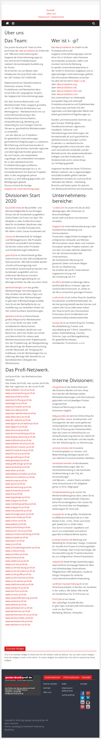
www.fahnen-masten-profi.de (19, 446)
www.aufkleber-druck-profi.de (20, 389)
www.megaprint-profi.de (17, 507)
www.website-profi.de (16, 604)
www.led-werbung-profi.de (18, 487)
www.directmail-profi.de (17, 430)
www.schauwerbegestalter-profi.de (22, 547)
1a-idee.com (58, 207)
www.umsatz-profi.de (15, 594)
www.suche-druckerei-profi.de (20, 571)
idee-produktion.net (67, 87)
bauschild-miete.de (14, 207)
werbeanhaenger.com (16, 287)
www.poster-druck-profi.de (18, 530)
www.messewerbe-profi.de (18, 510)
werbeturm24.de (13, 316)
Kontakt (50, 10)
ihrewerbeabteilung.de (63, 492)
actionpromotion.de (62, 448)
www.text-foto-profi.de (16, 591)
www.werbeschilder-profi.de (19, 617)
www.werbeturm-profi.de (17, 624)
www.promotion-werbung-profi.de (22, 534)
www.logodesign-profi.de (17, 497)
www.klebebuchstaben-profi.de (20, 473)
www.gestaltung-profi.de (17, 457)
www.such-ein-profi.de (16, 564)
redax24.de (57, 561)
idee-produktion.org (67, 84)
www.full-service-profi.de (17, 453)
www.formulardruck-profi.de (19, 450)
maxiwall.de (58, 514)
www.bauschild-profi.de (17, 396)
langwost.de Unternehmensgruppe (21, 188)
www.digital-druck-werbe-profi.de (21, 423)
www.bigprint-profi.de (16, 403)
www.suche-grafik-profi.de (18, 574)
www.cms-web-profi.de (16, 410)
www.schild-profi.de (15, 550)
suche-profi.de (68, 695)
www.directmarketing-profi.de (20, 433)
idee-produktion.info (67, 90)
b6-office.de (58, 282)
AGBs (64, 684)
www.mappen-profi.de (16, 500)
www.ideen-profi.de (15, 470)
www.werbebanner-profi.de (18, 607)
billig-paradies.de (60, 415)
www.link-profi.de (13, 493)
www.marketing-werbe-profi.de (20, 503)
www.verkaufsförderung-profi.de (21, 597)
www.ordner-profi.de (15, 520)
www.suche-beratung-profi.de (20, 567)
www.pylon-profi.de (15, 540)
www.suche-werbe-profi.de (18, 581)
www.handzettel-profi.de (17, 467)
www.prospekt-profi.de (16, 537)
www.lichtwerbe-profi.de (17, 490)
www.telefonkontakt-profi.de (19, 584)
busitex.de (57, 322)
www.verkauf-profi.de (15, 601)
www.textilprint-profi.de (17, 587)
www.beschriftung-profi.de (18, 400)
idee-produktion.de (28, 50)
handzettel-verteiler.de (63, 463)
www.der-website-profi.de (18, 420)
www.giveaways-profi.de (17, 460)
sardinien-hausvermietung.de (67, 583)
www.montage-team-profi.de (19, 514)
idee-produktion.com (67, 94)
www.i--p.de (79, 80)
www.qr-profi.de (13, 544)
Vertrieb (46, 688)
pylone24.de (11, 255)
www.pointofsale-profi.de (17, 527)
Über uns (51, 13)
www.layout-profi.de (15, 483)
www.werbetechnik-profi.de (18, 621)
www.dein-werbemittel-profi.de (20, 413)
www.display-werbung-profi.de (20, 436)
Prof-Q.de (57, 599)
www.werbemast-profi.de (17, 611)
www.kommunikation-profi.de (20, 477)
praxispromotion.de (62, 539)
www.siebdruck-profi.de (17, 560)
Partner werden (50, 684)
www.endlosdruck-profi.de (18, 440)
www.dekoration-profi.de (17, 416)
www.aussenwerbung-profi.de (20, 393)
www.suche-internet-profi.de (19, 577)
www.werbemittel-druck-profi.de (21, 614)
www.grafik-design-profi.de (18, 463)
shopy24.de (58, 387)
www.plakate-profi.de (15, 524)
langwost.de (58, 226)
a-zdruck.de (58, 297)
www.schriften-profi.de (16, 554)
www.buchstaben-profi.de (18, 406)
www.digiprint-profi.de (16, 426)
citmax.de (10, 236)
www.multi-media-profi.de (18, 517)
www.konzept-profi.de (16, 480)
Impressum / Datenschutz (51, 16)
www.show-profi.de (14, 557)
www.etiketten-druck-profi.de (19, 443)
